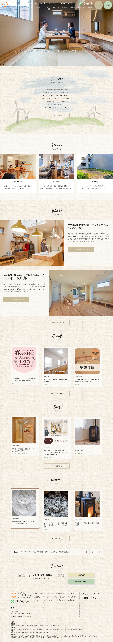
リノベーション (61, 589)
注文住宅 (71, 589)
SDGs (41, 3)
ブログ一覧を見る (56, 464)
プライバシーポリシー (69, 639)
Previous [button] (86, 547)
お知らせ (52, 595)
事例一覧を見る (56, 324)
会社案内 (72, 7)
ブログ (35, 3)
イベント (90, 7)
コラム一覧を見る (56, 534)
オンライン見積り (51, 3)
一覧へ (99, 547)
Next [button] (93, 547)
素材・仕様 (56, 7)
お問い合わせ (61, 595)
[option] (56, 33)
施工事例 (64, 7)
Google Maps (29, 611)
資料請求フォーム (81, 577)
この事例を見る (80, 250)
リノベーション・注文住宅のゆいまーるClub (10, 4)
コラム (29, 3)
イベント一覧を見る (56, 393)
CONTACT (98, 5)
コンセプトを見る (56, 115)
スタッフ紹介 (81, 7)
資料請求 (107, 5)
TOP (25, 7)
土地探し (37, 592)
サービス (47, 7)
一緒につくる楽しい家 (36, 7)
